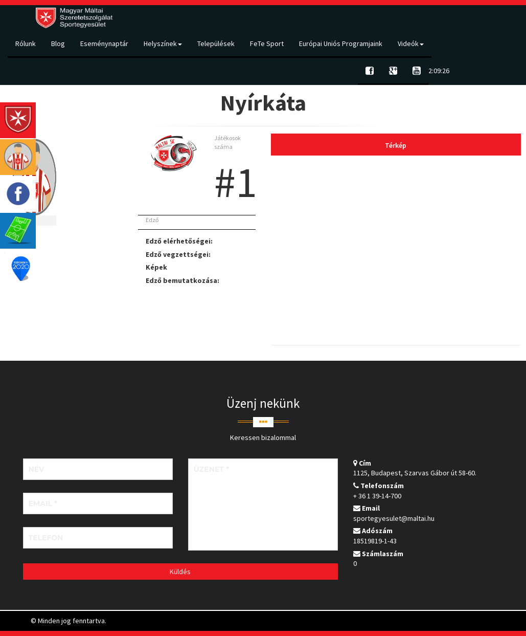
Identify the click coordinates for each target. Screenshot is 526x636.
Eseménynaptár (104, 43)
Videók (411, 43)
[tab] (396, 250)
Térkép (395, 145)
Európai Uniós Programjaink (340, 43)
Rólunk (25, 43)
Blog (58, 43)
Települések (216, 43)
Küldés (180, 571)
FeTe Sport (267, 43)
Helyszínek (163, 43)
